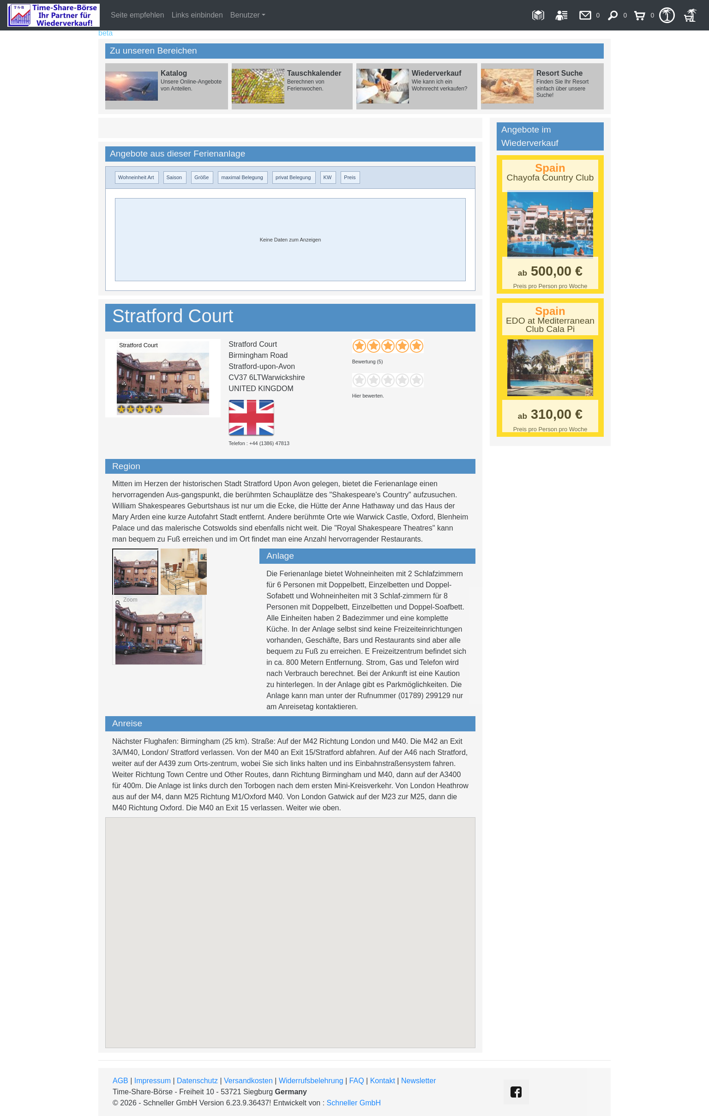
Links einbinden (197, 15)
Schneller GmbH (354, 1103)
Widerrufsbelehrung (311, 1081)
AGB (120, 1081)
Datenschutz (197, 1081)
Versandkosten (248, 1081)
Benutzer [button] (245, 15)
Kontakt (382, 1081)
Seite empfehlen (137, 15)
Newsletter (418, 1081)
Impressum (152, 1081)
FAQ (356, 1081)
